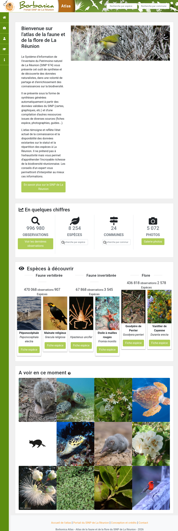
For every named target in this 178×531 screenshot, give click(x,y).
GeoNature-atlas (83, 526)
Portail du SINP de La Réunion (90, 515)
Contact (145, 515)
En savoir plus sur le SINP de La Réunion (43, 187)
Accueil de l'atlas (59, 515)
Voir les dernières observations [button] (35, 243)
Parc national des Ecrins (126, 526)
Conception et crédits (125, 515)
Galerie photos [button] (153, 241)
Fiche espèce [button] (29, 342)
